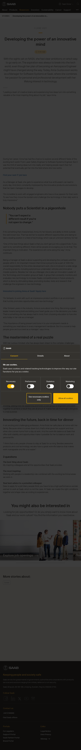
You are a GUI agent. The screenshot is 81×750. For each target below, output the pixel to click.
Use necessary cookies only (39, 398)
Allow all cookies (65, 398)
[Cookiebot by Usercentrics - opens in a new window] (67, 348)
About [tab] (67, 355)
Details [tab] (40, 355)
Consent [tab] (14, 355)
